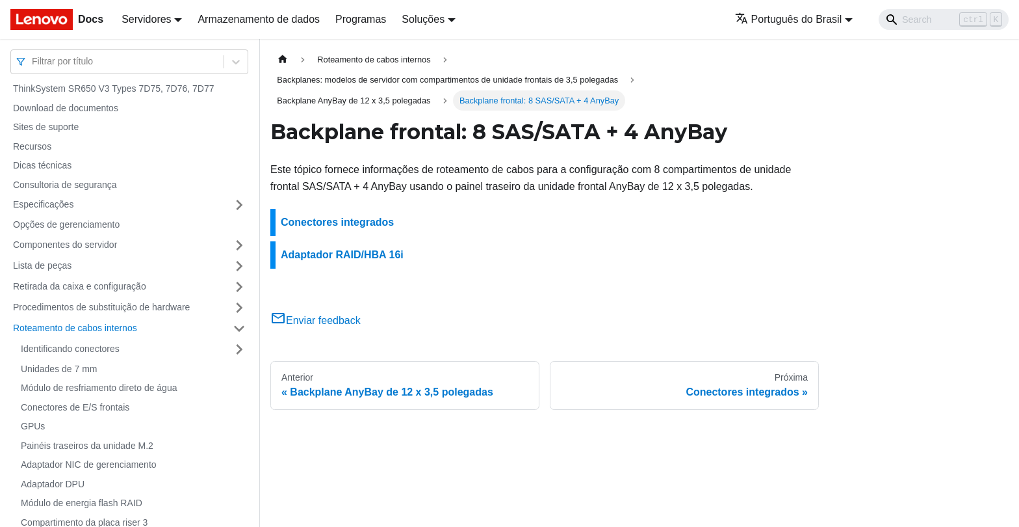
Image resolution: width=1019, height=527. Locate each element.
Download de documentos (65, 108)
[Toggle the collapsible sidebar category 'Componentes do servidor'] (239, 245)
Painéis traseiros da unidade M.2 (87, 445)
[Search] (944, 19)
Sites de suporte (46, 127)
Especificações (43, 204)
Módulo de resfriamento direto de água (99, 388)
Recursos (32, 146)
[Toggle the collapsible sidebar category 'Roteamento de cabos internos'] (239, 328)
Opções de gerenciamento (66, 224)
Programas (360, 19)
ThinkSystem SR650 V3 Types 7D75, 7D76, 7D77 (113, 88)
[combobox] (33, 61)
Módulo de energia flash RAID (81, 503)
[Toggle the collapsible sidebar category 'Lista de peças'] (239, 266)
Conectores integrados (337, 222)
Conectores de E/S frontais (75, 407)
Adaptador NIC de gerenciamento (89, 464)
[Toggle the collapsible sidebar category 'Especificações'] (239, 205)
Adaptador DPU (52, 484)
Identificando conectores (70, 349)
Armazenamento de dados (259, 19)
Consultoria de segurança (65, 185)
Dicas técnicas (42, 165)
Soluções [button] (423, 19)
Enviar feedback (315, 320)
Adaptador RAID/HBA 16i (342, 254)
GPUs (33, 426)
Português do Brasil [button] (788, 19)
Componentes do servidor (65, 244)
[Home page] (282, 59)
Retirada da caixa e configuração (79, 286)
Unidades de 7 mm (59, 369)
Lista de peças (42, 265)
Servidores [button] (146, 19)
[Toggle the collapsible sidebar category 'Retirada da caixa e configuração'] (239, 287)
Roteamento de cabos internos (75, 328)
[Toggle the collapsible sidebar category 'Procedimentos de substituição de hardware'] (239, 307)
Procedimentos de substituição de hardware (101, 307)
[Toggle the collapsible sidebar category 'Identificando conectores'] (239, 349)
